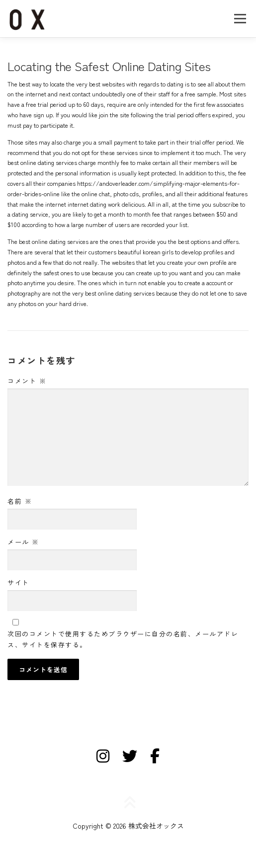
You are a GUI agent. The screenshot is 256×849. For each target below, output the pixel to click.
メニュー (240, 18)
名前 (19, 501)
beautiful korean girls (145, 251)
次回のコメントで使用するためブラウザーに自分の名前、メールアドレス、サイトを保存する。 (122, 639)
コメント (26, 381)
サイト (18, 582)
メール (23, 541)
